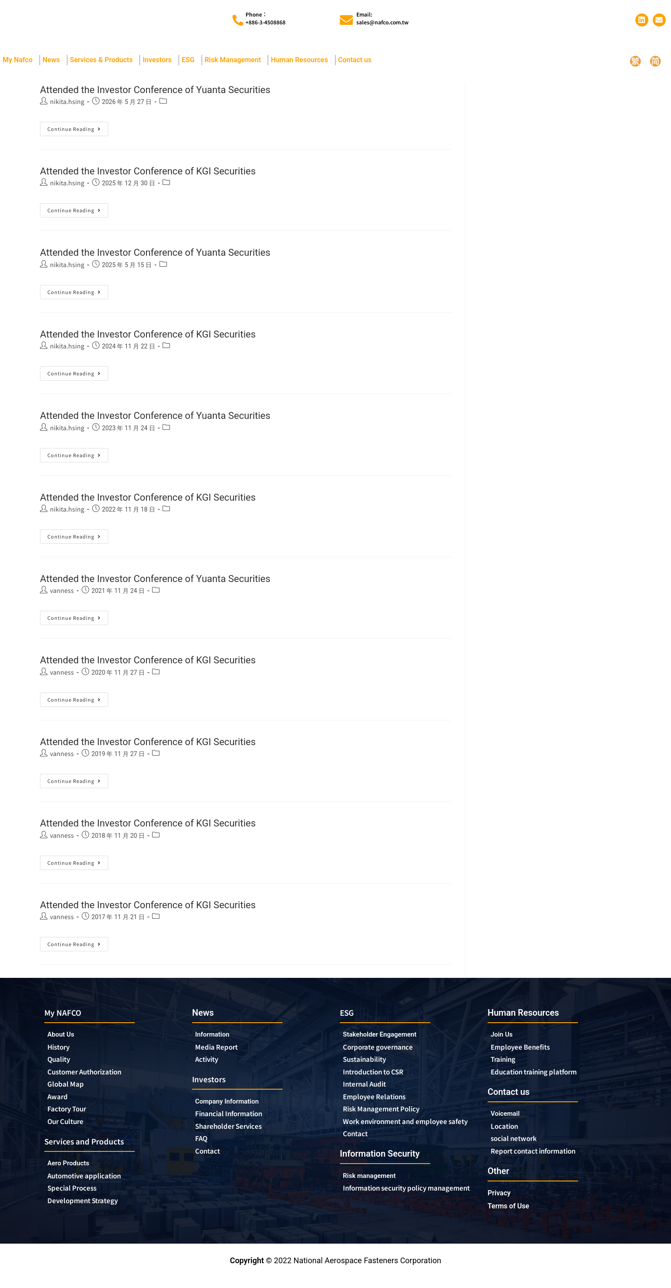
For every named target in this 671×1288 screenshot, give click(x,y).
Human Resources (301, 64)
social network (518, 1147)
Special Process (76, 1200)
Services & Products (103, 64)
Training (506, 1065)
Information (215, 1039)
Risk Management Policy (389, 1118)
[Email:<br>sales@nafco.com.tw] (346, 22)
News (53, 64)
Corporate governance (387, 1052)
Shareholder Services (237, 1134)
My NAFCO (66, 1016)
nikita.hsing (67, 105)
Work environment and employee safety (405, 1135)
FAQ (202, 1147)
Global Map (68, 1091)
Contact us (357, 64)
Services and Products (90, 1151)
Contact (209, 1160)
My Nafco (20, 64)
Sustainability (369, 1065)
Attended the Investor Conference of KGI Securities (177, 174)
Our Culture (69, 1131)
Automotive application (93, 1187)
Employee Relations (380, 1105)
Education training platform (543, 1078)
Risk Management (235, 64)
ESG (190, 64)
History (61, 1052)
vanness (62, 594)
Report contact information (541, 1160)
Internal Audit (369, 1091)
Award (59, 1105)
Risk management (374, 1195)
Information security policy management (393, 1213)
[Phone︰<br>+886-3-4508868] (238, 22)
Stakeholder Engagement (387, 1039)
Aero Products (74, 1173)
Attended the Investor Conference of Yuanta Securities (186, 93)
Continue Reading (77, 131)
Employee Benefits (526, 1052)
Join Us (504, 1039)
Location (507, 1134)
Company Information (235, 1108)
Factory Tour (70, 1118)
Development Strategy (89, 1213)
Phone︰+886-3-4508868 (266, 20)
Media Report (220, 1052)
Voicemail (508, 1120)
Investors (159, 64)
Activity (209, 1065)
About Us (63, 1039)
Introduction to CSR (379, 1078)
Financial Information (238, 1121)
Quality (61, 1065)
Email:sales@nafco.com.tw (382, 20)
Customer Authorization (92, 1078)
